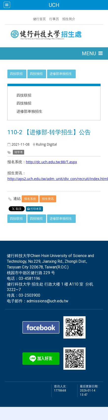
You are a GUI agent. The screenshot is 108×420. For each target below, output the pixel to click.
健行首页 (39, 19)
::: (30, 18)
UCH (54, 5)
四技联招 (16, 74)
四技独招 (36, 74)
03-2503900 (29, 295)
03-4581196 (29, 278)
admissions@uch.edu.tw (47, 301)
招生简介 (68, 19)
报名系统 (30, 199)
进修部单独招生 (61, 74)
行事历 (54, 19)
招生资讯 (48, 199)
